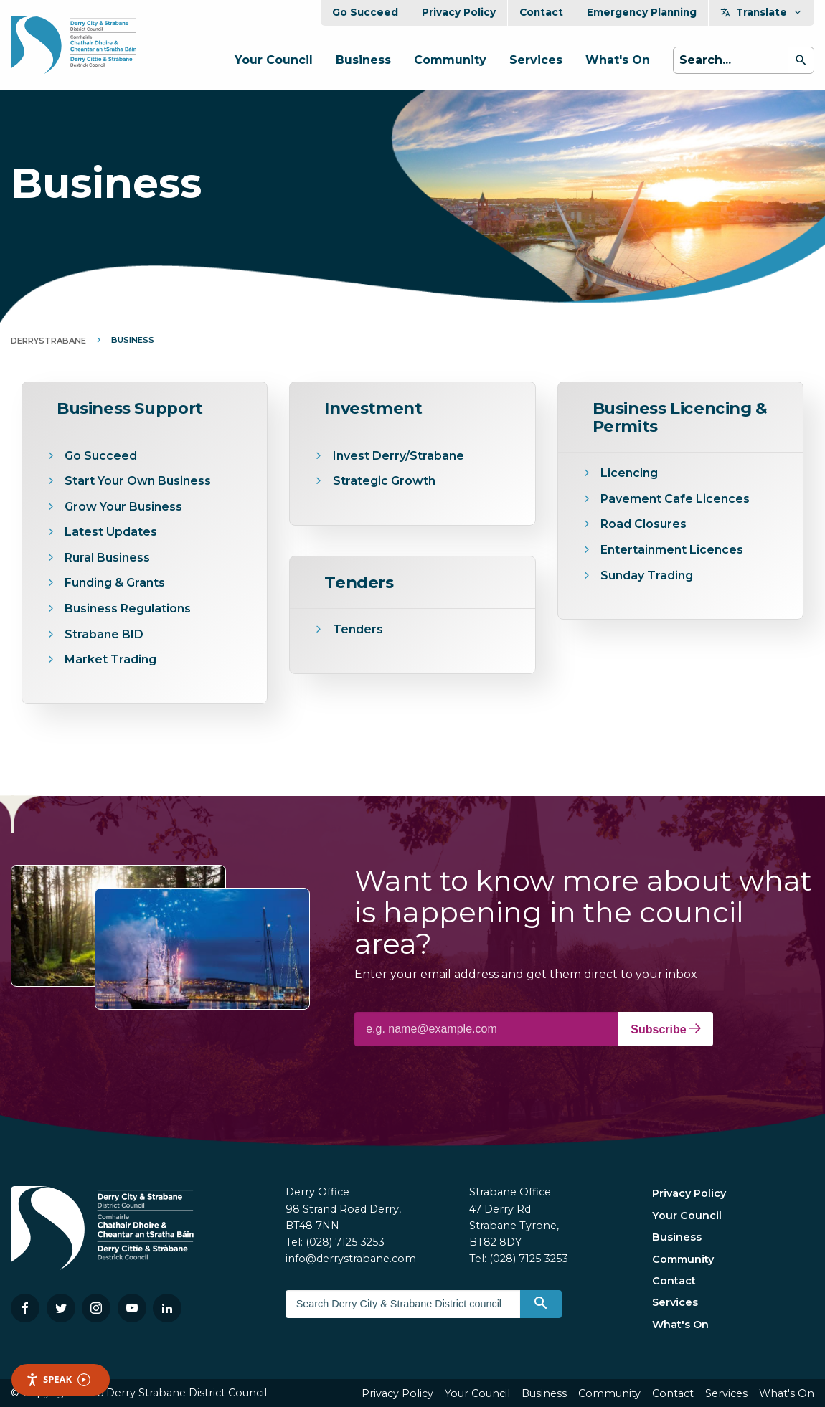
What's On (617, 60)
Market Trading (110, 659)
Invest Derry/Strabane (398, 456)
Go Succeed (365, 12)
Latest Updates (111, 532)
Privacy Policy (459, 12)
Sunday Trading (646, 575)
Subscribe (666, 1029)
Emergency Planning (642, 12)
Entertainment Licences (673, 549)
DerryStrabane (48, 341)
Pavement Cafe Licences (675, 499)
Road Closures (643, 524)
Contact (541, 12)
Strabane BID (104, 634)
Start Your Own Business (138, 481)
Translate (761, 12)
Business (363, 60)
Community (450, 60)
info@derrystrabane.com (351, 1258)
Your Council (274, 60)
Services (535, 60)
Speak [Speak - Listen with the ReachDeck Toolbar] (58, 1379)
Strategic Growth (384, 481)
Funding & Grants (115, 582)
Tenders (358, 629)
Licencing (629, 473)
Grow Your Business (123, 506)
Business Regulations (128, 608)
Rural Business (107, 557)
